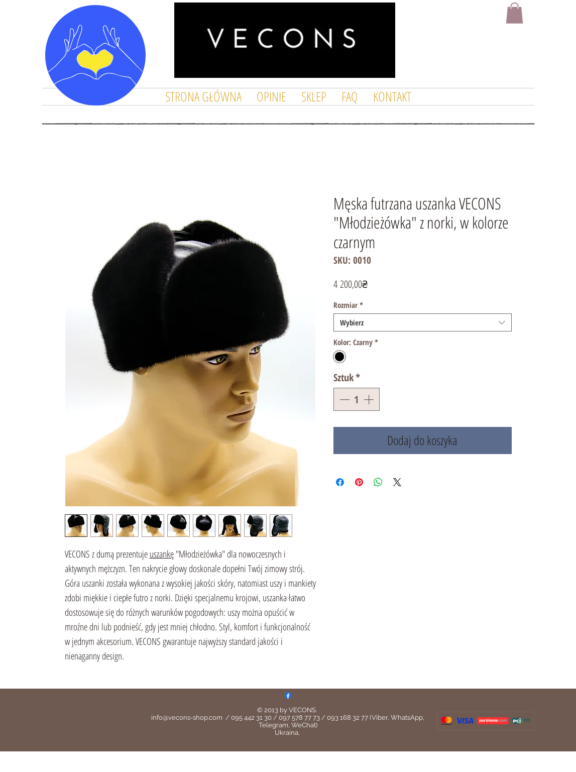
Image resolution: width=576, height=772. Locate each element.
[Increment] (369, 399)
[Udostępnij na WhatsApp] (378, 482)
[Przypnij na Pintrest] (359, 482)
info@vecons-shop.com (186, 717)
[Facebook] (288, 695)
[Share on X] (397, 482)
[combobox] (422, 322)
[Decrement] (343, 399)
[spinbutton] (356, 399)
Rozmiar (348, 304)
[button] (514, 13)
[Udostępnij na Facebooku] (340, 482)
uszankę (162, 554)
